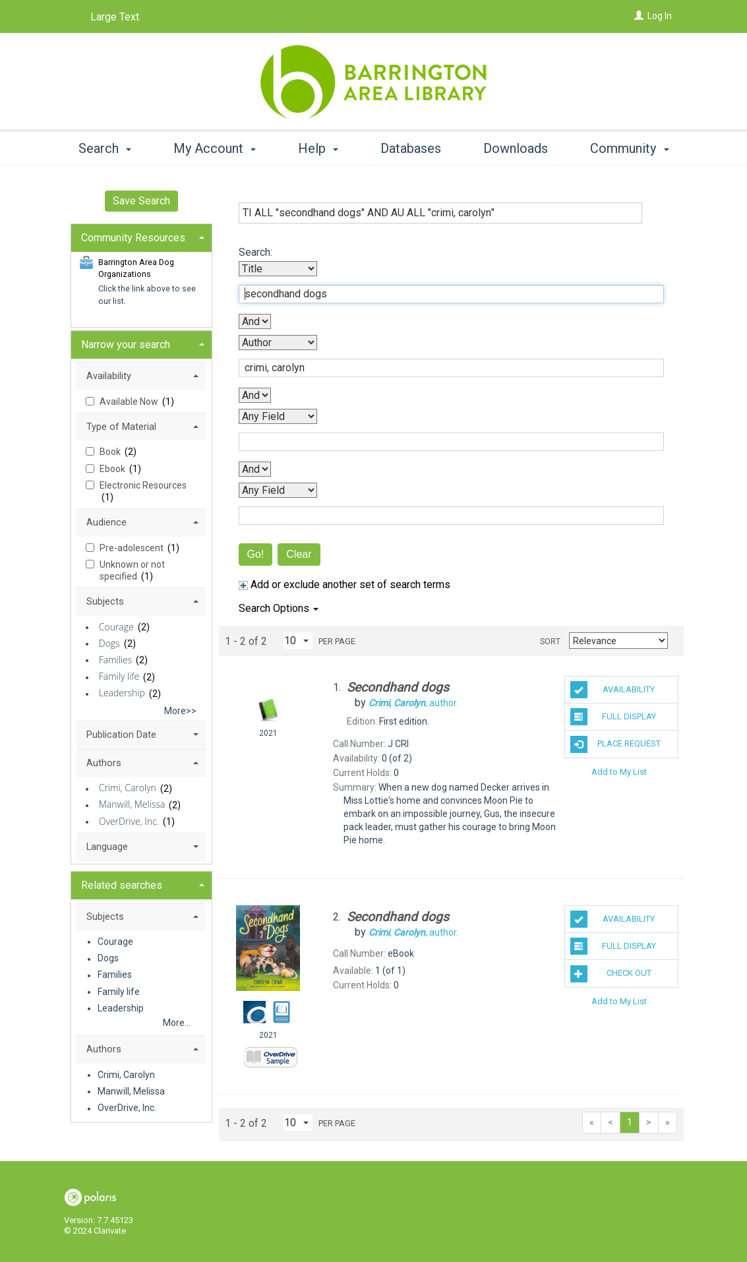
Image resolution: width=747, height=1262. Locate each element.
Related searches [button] (121, 885)
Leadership (122, 693)
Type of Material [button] (121, 427)
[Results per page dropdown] (298, 640)
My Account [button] (214, 148)
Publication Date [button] (121, 734)
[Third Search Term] (444, 442)
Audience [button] (106, 522)
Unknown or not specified (132, 570)
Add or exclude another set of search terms (344, 584)
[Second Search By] (278, 342)
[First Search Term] (444, 294)
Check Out (610, 973)
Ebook (113, 469)
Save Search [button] (141, 201)
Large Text (114, 17)
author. (413, 703)
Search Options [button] (278, 608)
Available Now (130, 401)
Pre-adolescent (132, 548)
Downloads (515, 148)
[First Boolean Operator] (255, 321)
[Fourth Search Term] (444, 515)
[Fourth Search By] (278, 490)
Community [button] (629, 148)
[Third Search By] (278, 416)
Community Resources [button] (133, 237)
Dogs (109, 643)
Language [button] (107, 847)
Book (111, 451)
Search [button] (104, 148)
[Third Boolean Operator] (255, 469)
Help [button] (318, 148)
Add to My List (619, 772)
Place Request (615, 744)
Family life (119, 677)
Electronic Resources (143, 485)
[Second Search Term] (444, 368)
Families (116, 659)
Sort (550, 641)
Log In (659, 16)
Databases (410, 148)
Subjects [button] (105, 601)
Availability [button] (108, 376)
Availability (612, 689)
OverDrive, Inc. (129, 821)
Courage (116, 626)
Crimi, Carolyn (127, 788)
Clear (298, 554)
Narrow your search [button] (125, 344)
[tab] (141, 236)
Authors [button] (103, 763)
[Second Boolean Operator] (255, 395)
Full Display (613, 716)
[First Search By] (278, 268)
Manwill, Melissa (132, 804)
